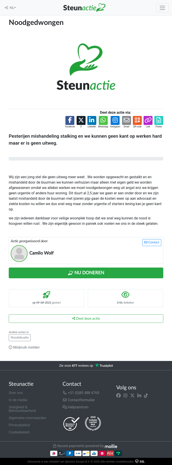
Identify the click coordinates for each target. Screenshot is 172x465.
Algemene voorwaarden (27, 418)
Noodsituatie (20, 337)
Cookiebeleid (19, 432)
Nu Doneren (86, 273)
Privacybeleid (19, 425)
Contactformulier (78, 400)
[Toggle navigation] (162, 7)
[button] (70, 122)
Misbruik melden (24, 347)
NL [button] (12, 8)
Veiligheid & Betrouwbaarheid (22, 409)
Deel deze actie (86, 318)
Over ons (16, 393)
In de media (18, 400)
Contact (151, 242)
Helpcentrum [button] (75, 407)
